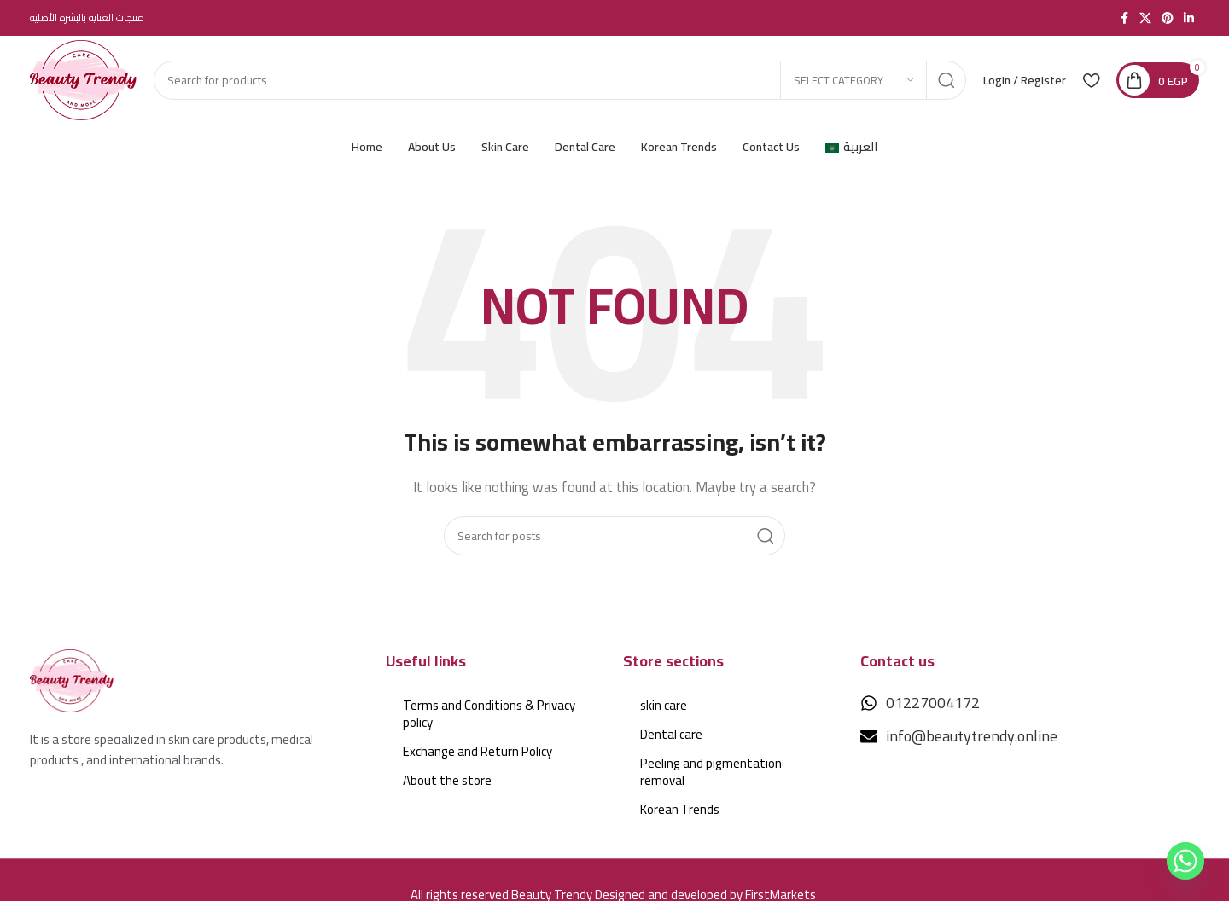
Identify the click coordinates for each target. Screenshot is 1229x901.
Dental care (671, 734)
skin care (663, 705)
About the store (447, 780)
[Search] (560, 80)
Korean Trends (679, 809)
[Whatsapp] (1185, 861)
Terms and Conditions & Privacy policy (489, 714)
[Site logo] (83, 79)
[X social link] (1145, 18)
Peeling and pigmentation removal (711, 772)
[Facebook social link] (1124, 18)
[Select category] (853, 80)
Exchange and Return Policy (477, 751)
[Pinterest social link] (1167, 18)
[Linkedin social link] (1189, 18)
